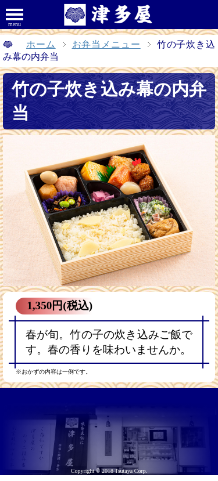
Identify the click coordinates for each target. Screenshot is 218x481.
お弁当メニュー (106, 44)
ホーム (41, 44)
